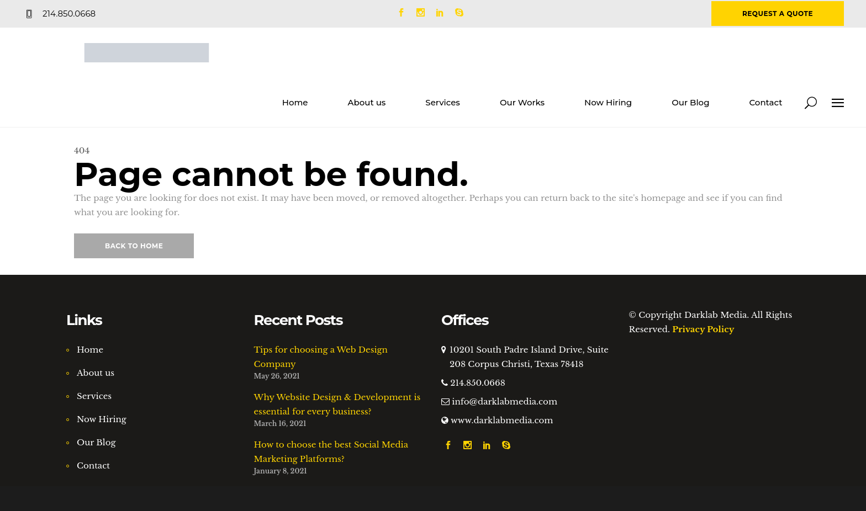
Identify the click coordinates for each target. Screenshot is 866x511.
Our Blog (96, 442)
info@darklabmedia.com (504, 401)
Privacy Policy (703, 329)
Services (94, 396)
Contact (93, 465)
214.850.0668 (477, 382)
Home (90, 349)
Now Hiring (101, 419)
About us (95, 373)
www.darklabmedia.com (502, 420)
